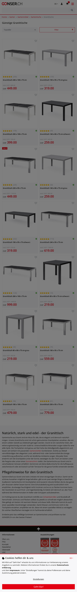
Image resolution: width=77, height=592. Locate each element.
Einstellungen (38, 579)
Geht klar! (39, 586)
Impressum (15, 570)
